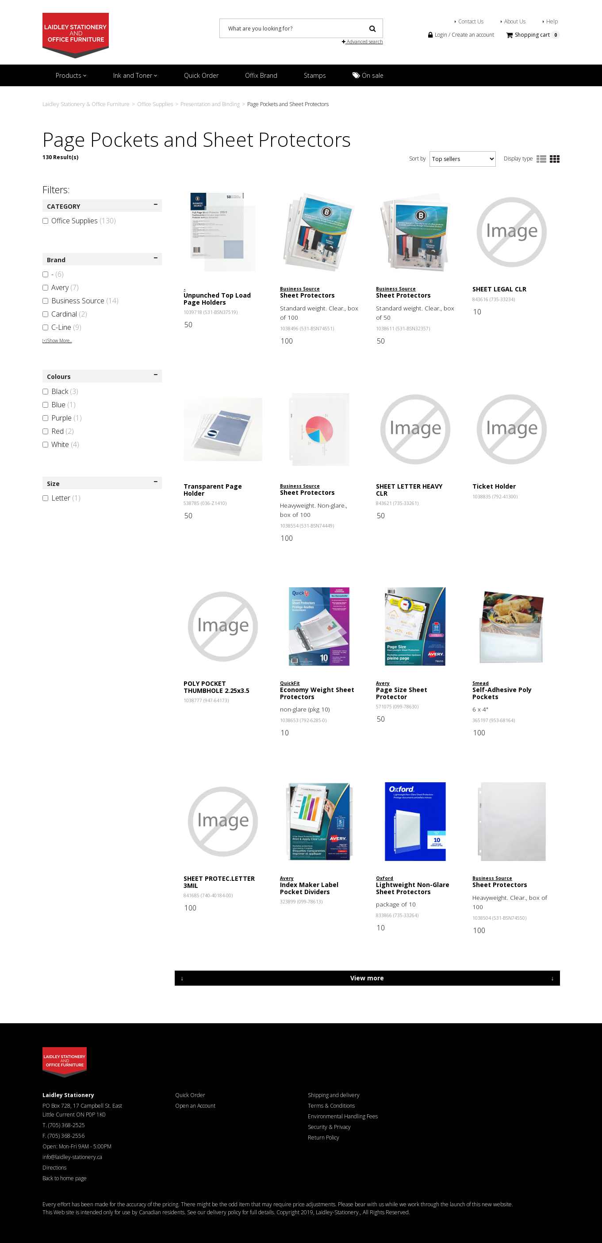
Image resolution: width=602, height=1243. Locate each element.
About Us (514, 21)
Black (60, 391)
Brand (102, 260)
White (60, 444)
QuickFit (290, 683)
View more (367, 978)
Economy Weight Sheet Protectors (317, 692)
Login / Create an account (461, 34)
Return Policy (323, 1137)
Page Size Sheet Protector (401, 692)
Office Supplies (155, 104)
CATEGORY (102, 206)
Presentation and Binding (210, 104)
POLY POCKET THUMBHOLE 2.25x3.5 (216, 686)
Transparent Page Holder (213, 489)
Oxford (384, 878)
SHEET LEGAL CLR (499, 289)
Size (102, 483)
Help (552, 21)
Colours (102, 376)
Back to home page (64, 1178)
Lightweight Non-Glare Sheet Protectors (412, 887)
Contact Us (470, 21)
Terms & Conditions (331, 1105)
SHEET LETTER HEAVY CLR (409, 489)
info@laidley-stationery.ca (72, 1157)
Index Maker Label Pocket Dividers (309, 887)
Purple (62, 417)
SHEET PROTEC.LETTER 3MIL (219, 881)
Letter (61, 497)
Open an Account (195, 1105)
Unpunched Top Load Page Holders (217, 298)
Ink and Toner (135, 75)
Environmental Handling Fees (343, 1116)
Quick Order (201, 75)
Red (58, 431)
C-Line (61, 327)
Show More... (57, 340)
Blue (59, 404)
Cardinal (64, 314)
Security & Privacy (329, 1127)
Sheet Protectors (307, 295)
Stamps (315, 75)
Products (71, 75)
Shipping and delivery (334, 1095)
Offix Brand (261, 75)
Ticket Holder (494, 486)
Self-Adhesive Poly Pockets (502, 692)
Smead (480, 683)
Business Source (80, 300)
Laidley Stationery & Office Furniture (86, 104)
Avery (60, 287)
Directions (54, 1167)
